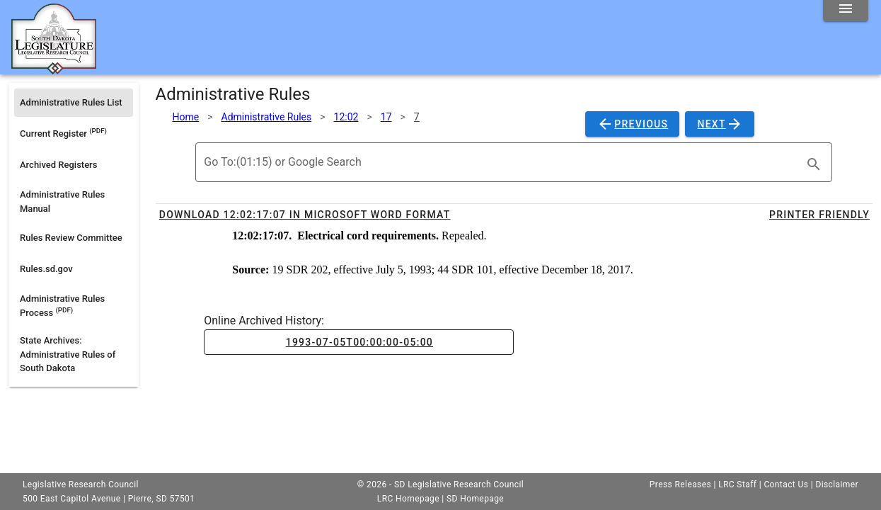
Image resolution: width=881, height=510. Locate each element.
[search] (814, 164)
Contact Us (786, 484)
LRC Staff (737, 484)
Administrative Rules (266, 117)
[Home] (53, 69)
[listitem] (73, 103)
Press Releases (680, 484)
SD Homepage (475, 499)
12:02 (346, 117)
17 (386, 117)
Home (186, 117)
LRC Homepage (408, 499)
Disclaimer (836, 484)
